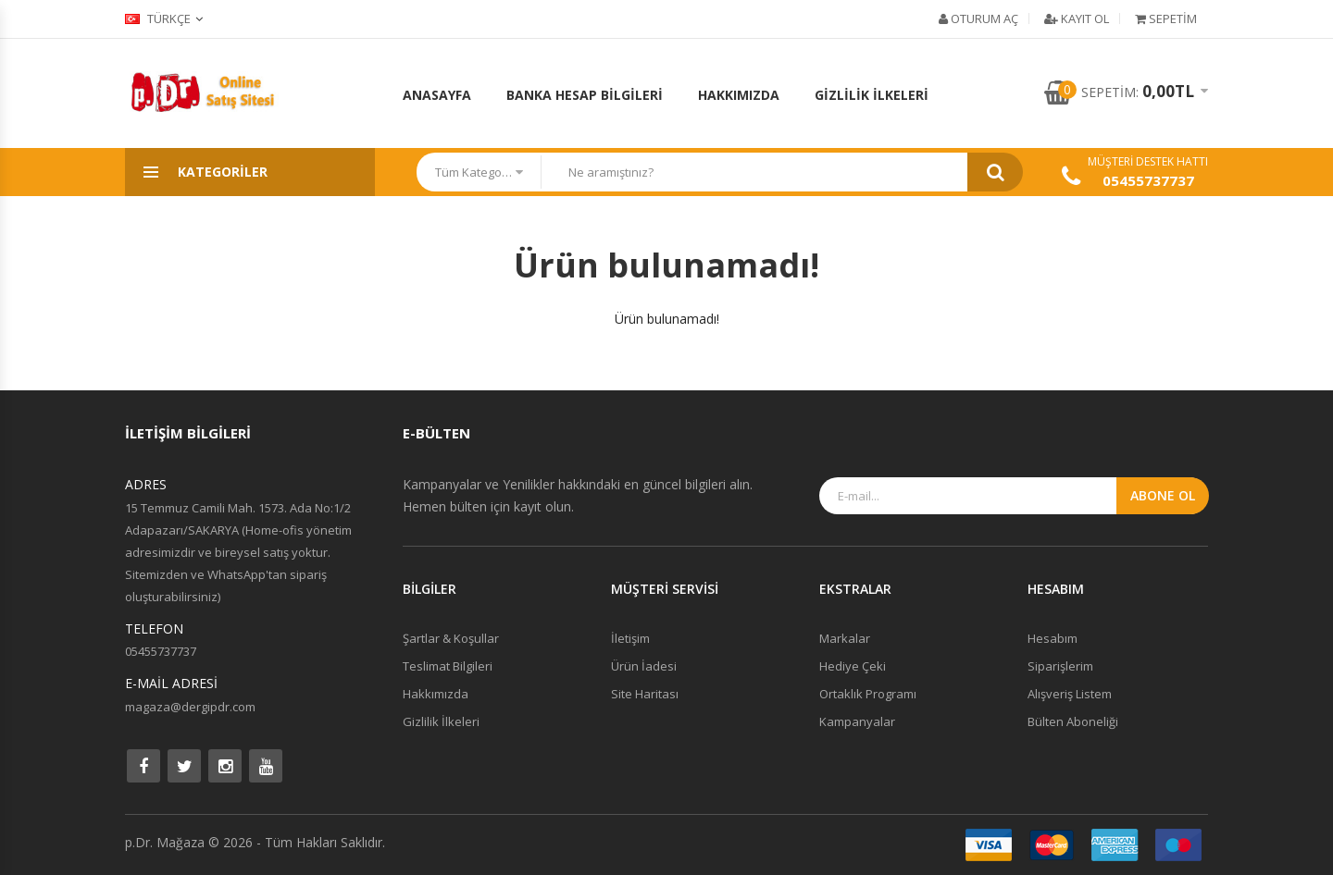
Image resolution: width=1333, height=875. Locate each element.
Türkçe (158, 18)
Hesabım (1053, 638)
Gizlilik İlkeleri (871, 95)
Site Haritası (645, 693)
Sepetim (1166, 18)
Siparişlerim (1060, 666)
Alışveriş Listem (1070, 693)
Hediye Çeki (852, 666)
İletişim (630, 638)
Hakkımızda (738, 95)
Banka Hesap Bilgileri (584, 95)
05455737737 (1148, 180)
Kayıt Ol (1076, 18)
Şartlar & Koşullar (451, 638)
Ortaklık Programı (867, 693)
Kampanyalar (857, 721)
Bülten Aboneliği (1073, 721)
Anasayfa (437, 95)
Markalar (844, 638)
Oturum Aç (978, 18)
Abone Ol (1162, 495)
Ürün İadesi (644, 666)
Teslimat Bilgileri (447, 666)
